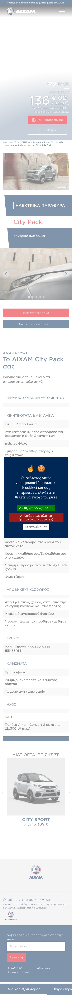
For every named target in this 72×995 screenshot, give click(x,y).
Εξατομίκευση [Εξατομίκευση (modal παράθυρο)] (36, 527)
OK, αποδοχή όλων (36, 508)
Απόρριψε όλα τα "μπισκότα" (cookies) (36, 517)
